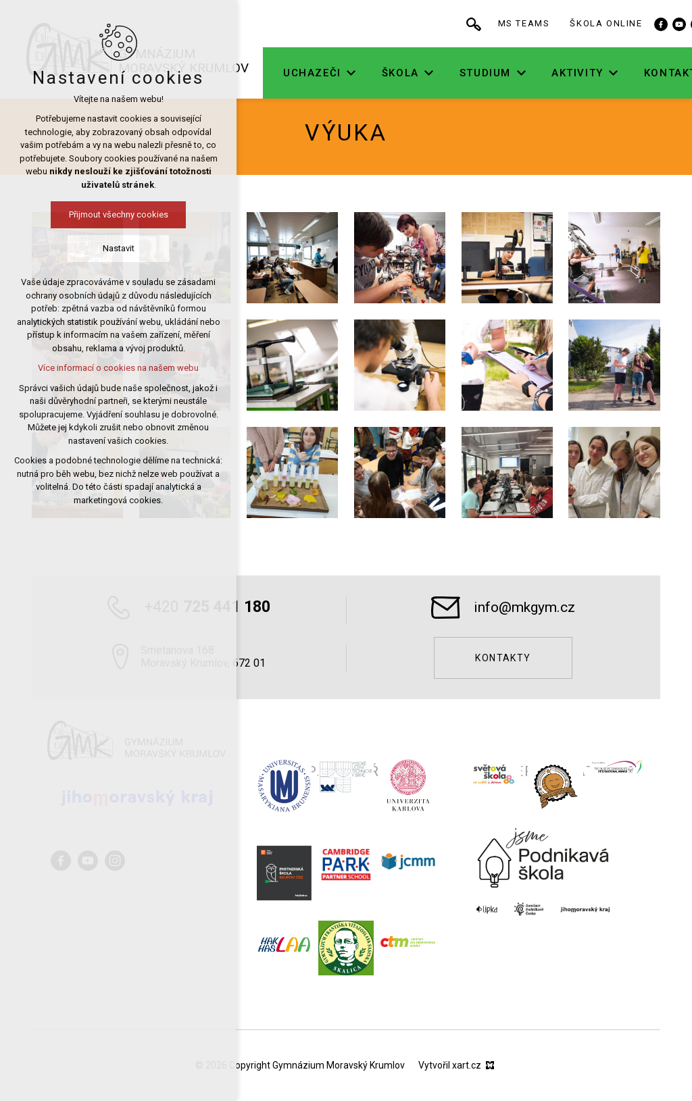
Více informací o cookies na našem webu (90, 368)
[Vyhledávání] (503, 23)
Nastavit (90, 248)
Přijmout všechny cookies (90, 214)
